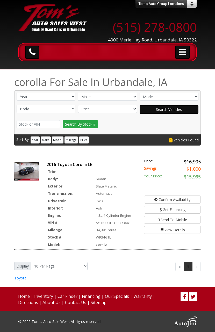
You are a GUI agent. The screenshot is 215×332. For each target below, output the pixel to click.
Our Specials (117, 296)
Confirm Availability (172, 199)
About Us (51, 302)
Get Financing (172, 209)
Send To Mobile (172, 219)
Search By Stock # (80, 124)
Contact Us (75, 302)
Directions (28, 302)
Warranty (142, 296)
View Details (172, 229)
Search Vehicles (169, 109)
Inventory (43, 296)
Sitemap (98, 302)
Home (24, 296)
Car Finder (67, 296)
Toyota (20, 278)
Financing (91, 296)
